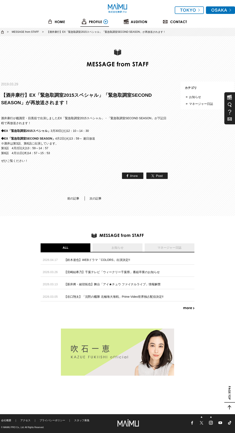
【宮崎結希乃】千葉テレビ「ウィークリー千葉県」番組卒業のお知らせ (112, 272)
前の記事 (73, 198)
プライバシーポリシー (52, 420)
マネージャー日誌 (201, 104)
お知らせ (195, 97)
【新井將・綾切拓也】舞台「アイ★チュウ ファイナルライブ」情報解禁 (112, 284)
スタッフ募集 (82, 420)
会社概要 (6, 420)
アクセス (25, 420)
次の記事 (95, 198)
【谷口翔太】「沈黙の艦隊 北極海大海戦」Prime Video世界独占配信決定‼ (113, 296)
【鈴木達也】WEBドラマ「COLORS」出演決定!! (97, 260)
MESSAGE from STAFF (25, 31)
